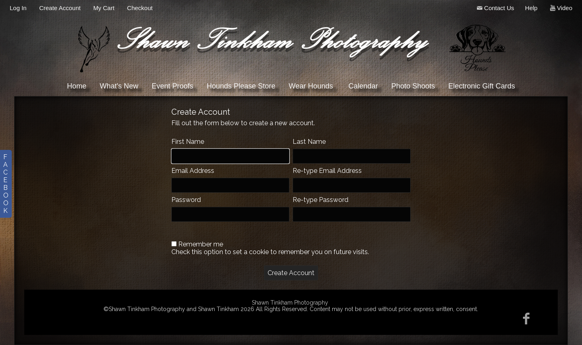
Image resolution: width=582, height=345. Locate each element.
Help (531, 7)
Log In (18, 7)
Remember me (200, 244)
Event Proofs (172, 86)
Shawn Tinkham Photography (290, 302)
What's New (119, 86)
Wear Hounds (311, 86)
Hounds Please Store (241, 86)
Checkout (139, 7)
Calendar (363, 86)
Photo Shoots (413, 86)
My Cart (104, 7)
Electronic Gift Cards (481, 86)
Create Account (60, 7)
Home (76, 86)
